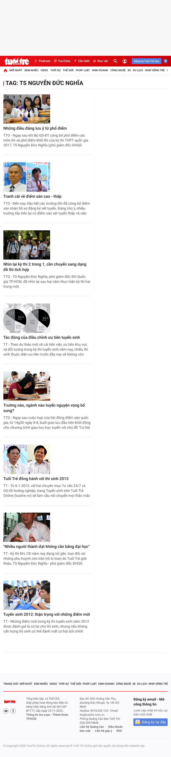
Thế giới (68, 70)
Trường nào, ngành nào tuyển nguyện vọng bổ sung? (44, 408)
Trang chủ (10, 683)
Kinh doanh (100, 70)
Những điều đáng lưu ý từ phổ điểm (35, 128)
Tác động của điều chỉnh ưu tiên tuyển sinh (41, 337)
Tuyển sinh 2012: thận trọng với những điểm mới (46, 614)
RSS (119, 731)
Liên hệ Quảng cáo (92, 727)
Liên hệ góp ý (103, 731)
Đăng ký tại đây (154, 722)
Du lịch (138, 70)
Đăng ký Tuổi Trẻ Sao (146, 61)
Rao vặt (100, 61)
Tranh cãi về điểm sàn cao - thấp (32, 196)
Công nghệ (118, 70)
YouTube (61, 61)
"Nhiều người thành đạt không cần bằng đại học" (46, 546)
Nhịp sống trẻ (155, 70)
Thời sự (55, 70)
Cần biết (81, 61)
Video (44, 70)
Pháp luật (83, 70)
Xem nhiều (31, 70)
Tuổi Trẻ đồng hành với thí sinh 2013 (36, 478)
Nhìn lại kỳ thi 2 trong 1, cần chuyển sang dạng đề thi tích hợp (44, 267)
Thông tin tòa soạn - (39, 715)
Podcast (42, 61)
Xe (129, 70)
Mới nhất (16, 70)
